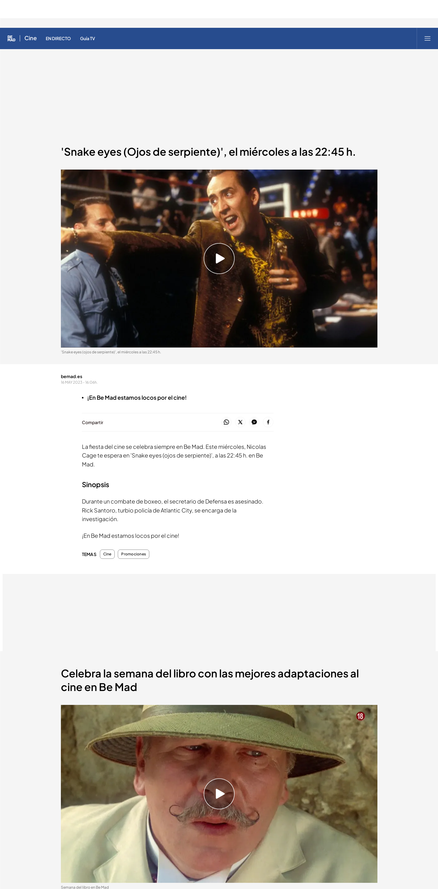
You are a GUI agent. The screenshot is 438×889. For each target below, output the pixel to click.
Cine (107, 554)
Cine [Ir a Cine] (30, 38)
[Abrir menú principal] (427, 38)
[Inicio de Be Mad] (11, 38)
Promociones (133, 554)
